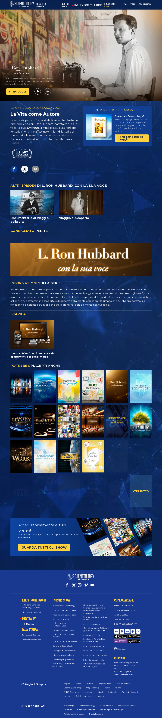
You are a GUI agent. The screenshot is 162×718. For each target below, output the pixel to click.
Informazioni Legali (109, 714)
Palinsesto (28, 620)
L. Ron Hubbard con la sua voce (60, 621)
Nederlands (88, 681)
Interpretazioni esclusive (63, 652)
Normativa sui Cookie (105, 711)
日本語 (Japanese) (71, 681)
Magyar (107, 677)
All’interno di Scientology (64, 603)
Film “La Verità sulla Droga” (95, 643)
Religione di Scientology (74, 703)
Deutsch (89, 673)
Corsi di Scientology (87, 695)
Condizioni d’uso (82, 711)
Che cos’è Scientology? (129, 116)
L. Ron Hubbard (106, 695)
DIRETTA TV (29, 615)
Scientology (69, 695)
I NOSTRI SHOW (64, 5)
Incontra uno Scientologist (64, 612)
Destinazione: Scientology (64, 607)
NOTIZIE (98, 5)
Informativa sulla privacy (132, 711)
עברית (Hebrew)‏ (92, 677)
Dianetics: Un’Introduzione (65, 638)
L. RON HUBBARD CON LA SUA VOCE (35, 107)
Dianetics (68, 699)
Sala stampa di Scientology (111, 699)
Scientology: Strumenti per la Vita (95, 615)
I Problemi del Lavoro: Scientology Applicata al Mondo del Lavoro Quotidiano (94, 606)
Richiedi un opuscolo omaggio (130, 138)
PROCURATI (109, 5)
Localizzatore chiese (126, 695)
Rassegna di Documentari (64, 647)
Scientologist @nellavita (63, 657)
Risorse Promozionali (31, 637)
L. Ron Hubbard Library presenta (63, 632)
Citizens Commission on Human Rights (94, 662)
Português (112, 681)
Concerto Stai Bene (92, 621)
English (67, 673)
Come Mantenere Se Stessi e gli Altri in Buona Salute (96, 626)
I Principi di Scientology (63, 627)
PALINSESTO (86, 5)
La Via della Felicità (91, 632)
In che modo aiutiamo (86, 699)
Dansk (78, 673)
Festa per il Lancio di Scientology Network (31, 603)
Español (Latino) (123, 673)
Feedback (121, 638)
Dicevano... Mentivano (93, 648)
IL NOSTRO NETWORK (41, 5)
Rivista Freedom (96, 703)
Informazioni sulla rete (32, 609)
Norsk (100, 681)
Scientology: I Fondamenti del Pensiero (64, 661)
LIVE (76, 5)
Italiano (118, 677)
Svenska (67, 685)
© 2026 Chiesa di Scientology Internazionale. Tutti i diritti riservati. (36, 712)
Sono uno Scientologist (63, 643)
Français (100, 685)
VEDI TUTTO (141, 491)
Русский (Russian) (130, 681)
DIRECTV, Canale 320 (124, 603)
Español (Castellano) (72, 677)
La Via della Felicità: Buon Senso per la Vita (94, 637)
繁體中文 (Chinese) (84, 685)
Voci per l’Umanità (61, 616)
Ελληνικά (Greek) (105, 673)
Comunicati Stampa (31, 632)
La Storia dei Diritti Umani (95, 652)
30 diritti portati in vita (93, 657)
